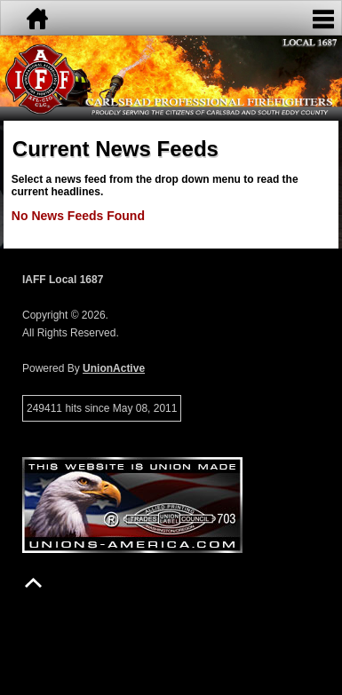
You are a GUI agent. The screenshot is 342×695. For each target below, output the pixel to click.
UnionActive (114, 368)
